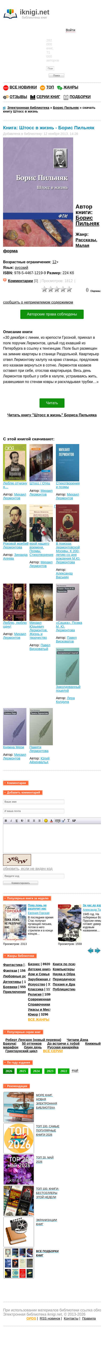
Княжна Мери (13, 747)
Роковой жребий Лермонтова (16, 545)
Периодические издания (73, 979)
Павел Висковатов (66, 639)
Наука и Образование (71, 974)
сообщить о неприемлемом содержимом (38, 302)
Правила (89, 1318)
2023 (50, 1071)
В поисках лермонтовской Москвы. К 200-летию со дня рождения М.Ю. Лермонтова (68, 553)
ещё (75, 1070)
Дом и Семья (39, 974)
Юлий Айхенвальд (39, 760)
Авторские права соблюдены (52, 314)
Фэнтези (10, 970)
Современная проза (44, 999)
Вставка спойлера (74, 821)
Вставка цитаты (63, 821)
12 (54, 262)
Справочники (39, 1004)
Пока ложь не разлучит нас (37, 907)
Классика (35, 989)
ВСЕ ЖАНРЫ (38, 1019)
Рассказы (85, 239)
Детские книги (40, 969)
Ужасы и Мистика (42, 1009)
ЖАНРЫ (71, 87)
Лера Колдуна (65, 700)
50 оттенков (32, 1043)
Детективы (12, 982)
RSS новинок (50, 1318)
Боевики (10, 987)
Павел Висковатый (39, 647)
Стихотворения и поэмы (68, 485)
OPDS (31, 1318)
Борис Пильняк (87, 220)
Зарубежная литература (48, 979)
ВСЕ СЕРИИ (53, 1051)
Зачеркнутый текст (22, 821)
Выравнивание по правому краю (39, 821)
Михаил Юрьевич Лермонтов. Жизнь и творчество (38, 630)
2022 (63, 1071)
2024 (36, 1071)
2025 (22, 1071)
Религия (35, 994)
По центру (34, 821)
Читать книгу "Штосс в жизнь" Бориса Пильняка (52, 415)
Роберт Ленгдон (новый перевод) (33, 1040)
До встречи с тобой (63, 1043)
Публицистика (65, 989)
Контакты (71, 1318)
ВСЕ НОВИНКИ (23, 87)
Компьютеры (64, 969)
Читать (52, 403)
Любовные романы (19, 976)
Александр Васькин (64, 575)
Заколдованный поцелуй (68, 688)
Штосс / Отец (39, 483)
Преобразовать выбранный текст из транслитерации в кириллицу (68, 821)
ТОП (50, 87)
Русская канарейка (63, 1047)
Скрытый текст (58, 821)
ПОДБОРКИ (80, 97)
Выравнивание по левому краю (28, 821)
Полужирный (6, 821)
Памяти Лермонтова (38, 749)
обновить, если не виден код (27, 869)
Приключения (14, 992)
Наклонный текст (11, 821)
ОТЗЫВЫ (18, 97)
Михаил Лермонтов (14, 496)
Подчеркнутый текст (16, 821)
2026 (8, 1071)
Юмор (33, 1014)
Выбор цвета (51, 821)
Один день (33, 1047)
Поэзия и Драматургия (71, 984)
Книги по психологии (70, 964)
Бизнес (34, 964)
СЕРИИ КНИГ (48, 97)
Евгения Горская (39, 913)
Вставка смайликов (46, 821)
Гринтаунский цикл (21, 1051)
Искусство (36, 984)
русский (21, 268)
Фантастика (12, 965)
